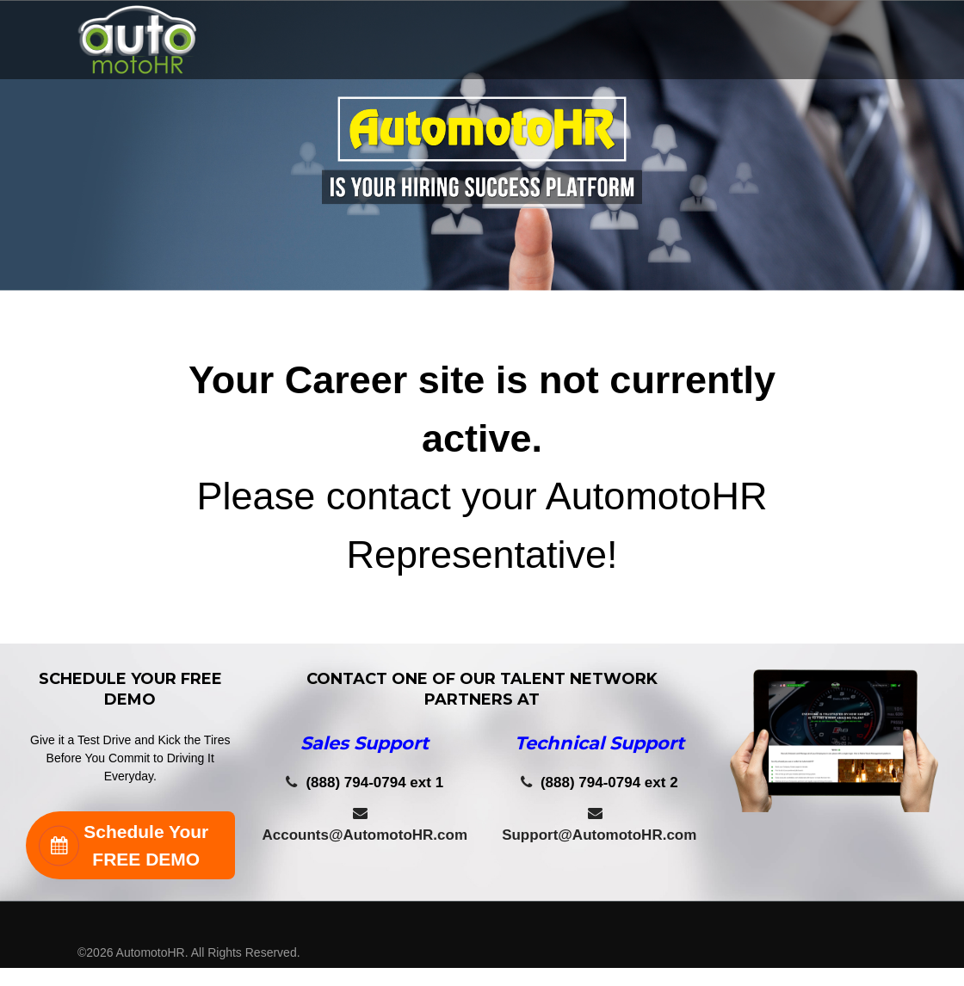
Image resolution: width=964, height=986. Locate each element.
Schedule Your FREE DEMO (123, 845)
